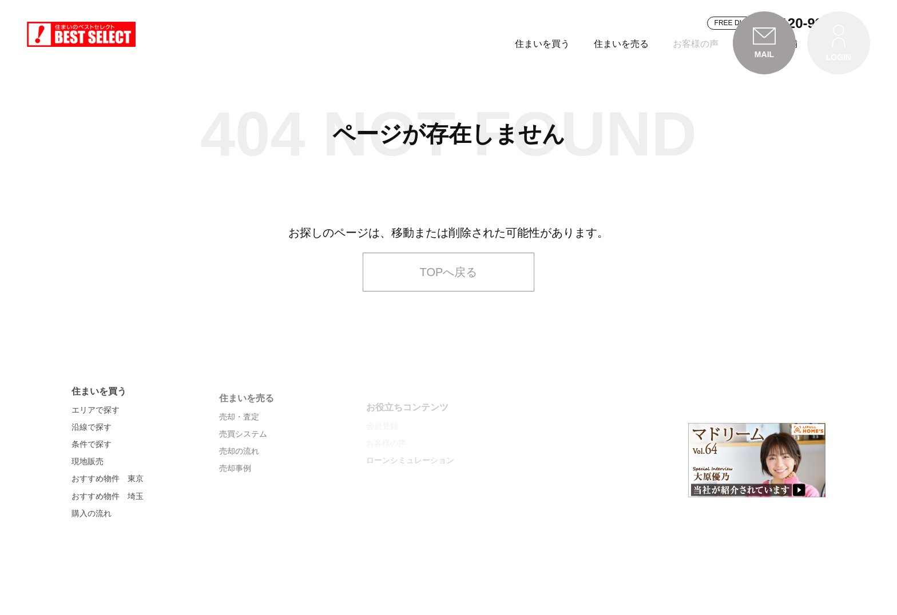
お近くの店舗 (632, 44)
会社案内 (702, 44)
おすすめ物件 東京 (108, 520)
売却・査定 (239, 460)
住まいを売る (483, 44)
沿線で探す (92, 468)
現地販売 (88, 503)
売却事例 (235, 511)
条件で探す (92, 485)
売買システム (243, 477)
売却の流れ (239, 494)
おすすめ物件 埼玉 (108, 537)
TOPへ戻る (449, 307)
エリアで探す (96, 451)
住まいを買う (404, 44)
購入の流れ (92, 554)
